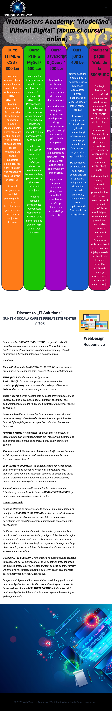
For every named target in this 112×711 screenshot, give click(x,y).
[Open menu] (105, 8)
